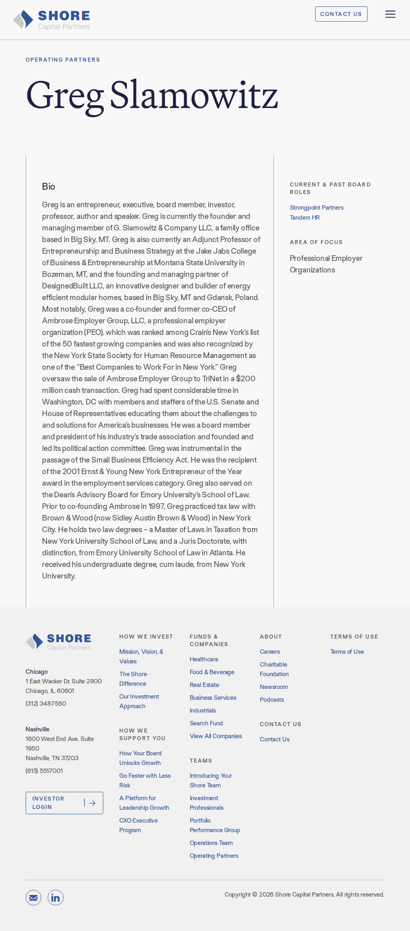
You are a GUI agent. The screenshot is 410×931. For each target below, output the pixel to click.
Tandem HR (305, 217)
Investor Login (64, 802)
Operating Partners (63, 59)
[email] (33, 897)
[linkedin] (55, 897)
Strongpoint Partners (317, 207)
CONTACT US (341, 14)
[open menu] (390, 14)
